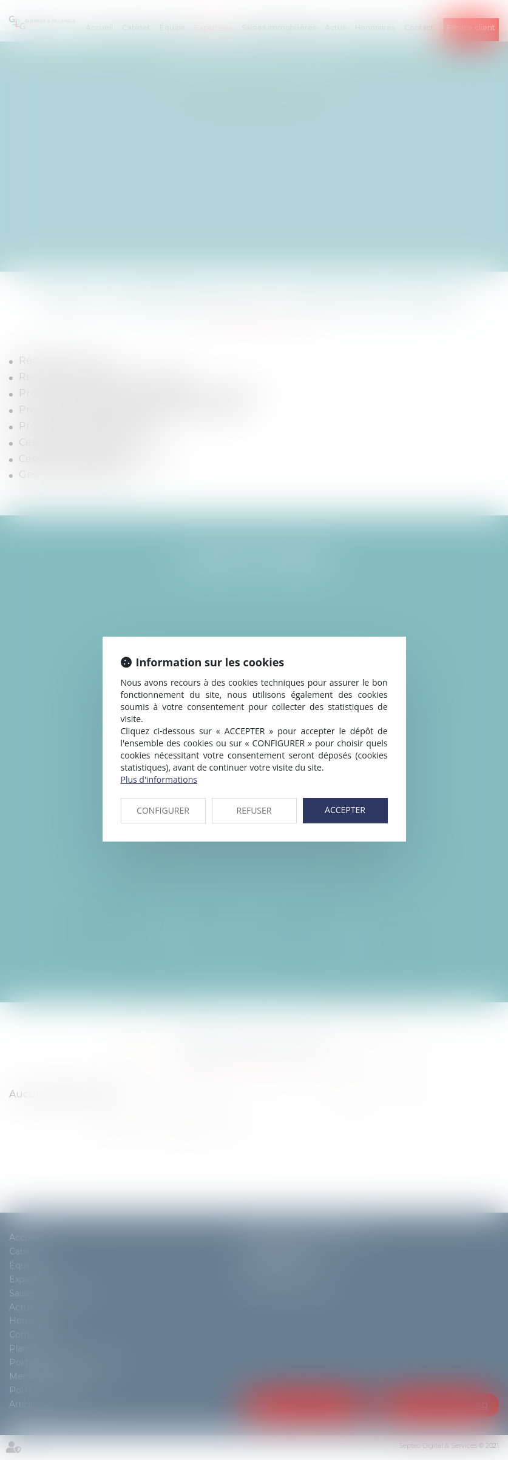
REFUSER (254, 810)
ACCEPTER (345, 809)
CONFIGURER (163, 810)
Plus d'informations (159, 779)
